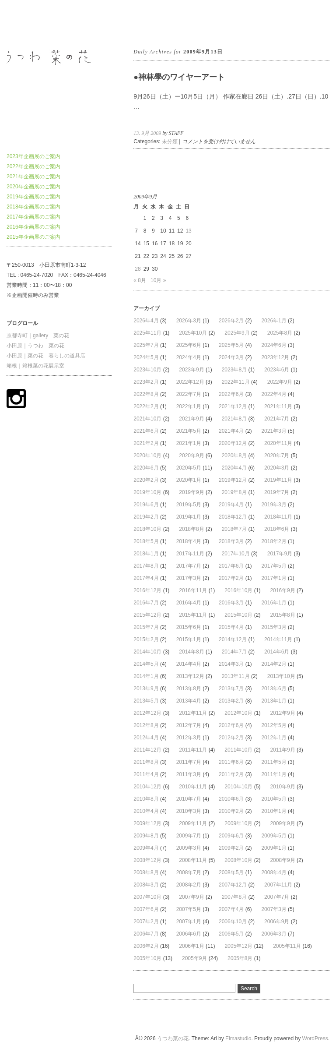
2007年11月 (278, 885)
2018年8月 (191, 529)
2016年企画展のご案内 (33, 227)
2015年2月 (145, 639)
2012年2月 (231, 738)
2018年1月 (145, 554)
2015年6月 (188, 627)
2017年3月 (188, 578)
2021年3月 (273, 431)
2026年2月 (231, 321)
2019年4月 (231, 505)
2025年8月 (279, 333)
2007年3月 (273, 909)
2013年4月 (188, 701)
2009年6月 (231, 836)
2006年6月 (188, 934)
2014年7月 (234, 652)
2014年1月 (145, 676)
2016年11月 (193, 590)
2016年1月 (273, 603)
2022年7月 (188, 394)
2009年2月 (231, 848)
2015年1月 (188, 639)
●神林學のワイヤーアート (179, 77)
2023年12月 (275, 357)
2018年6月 (276, 529)
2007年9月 (191, 897)
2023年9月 (191, 370)
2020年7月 (276, 455)
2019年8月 (234, 492)
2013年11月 (236, 676)
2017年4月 (145, 578)
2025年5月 (231, 345)
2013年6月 (273, 688)
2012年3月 (188, 738)
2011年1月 (273, 774)
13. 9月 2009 (147, 133)
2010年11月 (193, 787)
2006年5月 (231, 934)
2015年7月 (145, 627)
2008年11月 (193, 860)
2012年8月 (145, 725)
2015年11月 (193, 615)
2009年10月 (238, 823)
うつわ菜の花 (22, 24)
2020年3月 (276, 468)
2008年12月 (147, 860)
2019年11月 (278, 480)
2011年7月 (188, 762)
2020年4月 (234, 468)
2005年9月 (194, 958)
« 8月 (139, 280)
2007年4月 (231, 909)
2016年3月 (231, 603)
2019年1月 (188, 517)
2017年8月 (145, 566)
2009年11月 (193, 823)
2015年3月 (273, 627)
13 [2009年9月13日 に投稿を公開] (188, 231)
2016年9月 (282, 590)
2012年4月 (145, 738)
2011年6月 (231, 762)
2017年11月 (190, 554)
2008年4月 (273, 872)
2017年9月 (279, 554)
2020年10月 (147, 455)
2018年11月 (278, 517)
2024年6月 (273, 345)
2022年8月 (145, 394)
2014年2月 (273, 664)
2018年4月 (188, 541)
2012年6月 (231, 725)
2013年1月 (273, 701)
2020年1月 (188, 480)
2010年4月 (145, 811)
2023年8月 (234, 370)
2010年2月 (231, 811)
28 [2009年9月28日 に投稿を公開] (137, 269)
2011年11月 (193, 750)
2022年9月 (279, 382)
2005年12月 (238, 946)
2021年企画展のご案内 (33, 176)
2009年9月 (282, 823)
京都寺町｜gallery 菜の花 (38, 335)
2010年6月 (231, 799)
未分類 (170, 141)
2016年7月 (145, 603)
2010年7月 (188, 799)
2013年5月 (145, 701)
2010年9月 (282, 787)
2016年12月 (147, 590)
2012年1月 (273, 738)
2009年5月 (273, 836)
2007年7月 (276, 897)
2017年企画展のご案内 (33, 217)
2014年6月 (276, 652)
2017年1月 (273, 578)
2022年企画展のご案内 (33, 166)
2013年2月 (231, 701)
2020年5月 (188, 468)
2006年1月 (191, 946)
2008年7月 (188, 872)
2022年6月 (231, 394)
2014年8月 (191, 652)
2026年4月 (145, 321)
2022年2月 (145, 406)
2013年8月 (188, 688)
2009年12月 (147, 823)
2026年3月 (188, 321)
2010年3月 (188, 811)
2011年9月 (282, 750)
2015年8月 (282, 615)
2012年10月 (238, 713)
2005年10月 (147, 958)
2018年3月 (231, 541)
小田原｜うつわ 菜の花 (35, 346)
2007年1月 (188, 921)
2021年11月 (278, 406)
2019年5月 (188, 505)
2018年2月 (273, 541)
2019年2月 (145, 517)
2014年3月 (231, 664)
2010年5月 (273, 799)
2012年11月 (193, 713)
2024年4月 (188, 357)
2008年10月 (238, 860)
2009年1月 (273, 848)
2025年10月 (193, 333)
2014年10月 (147, 652)
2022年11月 (236, 382)
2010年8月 (145, 799)
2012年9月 (282, 713)
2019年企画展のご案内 (33, 197)
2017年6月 (231, 566)
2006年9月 (276, 921)
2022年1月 (188, 406)
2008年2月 (188, 885)
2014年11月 (278, 639)
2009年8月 (145, 836)
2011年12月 (147, 750)
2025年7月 (145, 345)
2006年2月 (145, 946)
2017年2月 (231, 578)
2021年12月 (233, 406)
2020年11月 (278, 443)
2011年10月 (238, 750)
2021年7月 (276, 419)
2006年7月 (145, 934)
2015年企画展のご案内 (33, 237)
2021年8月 (234, 419)
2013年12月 (190, 676)
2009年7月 (188, 836)
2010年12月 (147, 787)
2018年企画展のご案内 (33, 207)
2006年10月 (233, 921)
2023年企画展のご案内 (33, 156)
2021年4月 (231, 431)
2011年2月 (231, 774)
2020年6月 (145, 468)
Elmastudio (238, 1038)
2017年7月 (188, 566)
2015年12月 (147, 615)
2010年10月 (238, 787)
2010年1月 (273, 811)
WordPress (315, 1038)
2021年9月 (191, 419)
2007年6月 (145, 909)
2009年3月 (188, 848)
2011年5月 (273, 762)
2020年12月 (233, 443)
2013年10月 (281, 676)
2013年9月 (145, 688)
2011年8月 (145, 762)
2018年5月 (145, 541)
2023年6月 (276, 370)
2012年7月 (188, 725)
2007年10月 (147, 897)
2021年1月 (188, 443)
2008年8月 (145, 872)
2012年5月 (273, 725)
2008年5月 (231, 872)
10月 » (158, 280)
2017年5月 (273, 566)
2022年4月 (273, 394)
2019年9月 (191, 492)
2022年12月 (190, 382)
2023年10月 (147, 370)
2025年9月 (236, 333)
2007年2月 (145, 921)
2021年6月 (145, 431)
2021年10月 (147, 419)
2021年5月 (188, 431)
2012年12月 (147, 713)
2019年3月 (273, 505)
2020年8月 (234, 455)
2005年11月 (287, 946)
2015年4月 (231, 627)
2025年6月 (188, 345)
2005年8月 (240, 958)
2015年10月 (238, 615)
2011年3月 (188, 774)
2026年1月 (273, 321)
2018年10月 (147, 529)
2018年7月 (234, 529)
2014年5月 (145, 664)
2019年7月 (276, 492)
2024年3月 (231, 357)
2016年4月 (188, 603)
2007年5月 (188, 909)
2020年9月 (191, 455)
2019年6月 (145, 505)
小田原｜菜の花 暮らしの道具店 (46, 356)
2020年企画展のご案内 (33, 187)
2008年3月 (145, 885)
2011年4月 (145, 774)
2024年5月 (145, 357)
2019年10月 (147, 492)
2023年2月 (145, 382)
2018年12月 (233, 517)
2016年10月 (238, 590)
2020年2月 (145, 480)
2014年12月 (233, 639)
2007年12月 (233, 885)
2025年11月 (147, 333)
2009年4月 (145, 848)
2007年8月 (234, 897)
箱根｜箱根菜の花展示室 (35, 366)
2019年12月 (233, 480)
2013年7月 (231, 688)
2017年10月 (236, 554)
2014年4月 (188, 664)
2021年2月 (145, 443)
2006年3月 (273, 934)
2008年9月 (282, 860)
